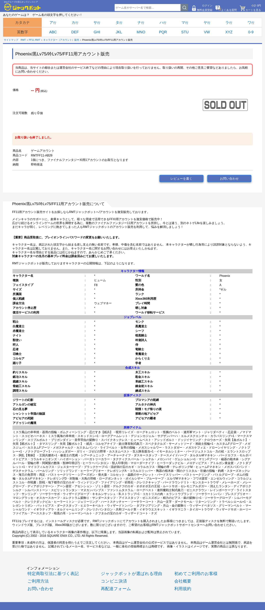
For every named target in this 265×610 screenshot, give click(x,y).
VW (207, 32)
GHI (97, 32)
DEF (75, 32)
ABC (53, 32)
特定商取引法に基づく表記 (53, 573)
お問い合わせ (229, 178)
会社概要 (182, 581)
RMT (23, 39)
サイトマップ (11, 39)
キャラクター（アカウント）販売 (61, 39)
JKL (119, 32)
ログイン (207, 5)
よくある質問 (229, 10)
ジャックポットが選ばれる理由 (131, 573)
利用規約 (182, 588)
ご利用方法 (38, 581)
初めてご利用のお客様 (196, 573)
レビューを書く (181, 178)
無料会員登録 (204, 10)
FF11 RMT (34, 39)
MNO (141, 32)
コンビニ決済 (114, 581)
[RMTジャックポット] (22, 7)
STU (185, 32)
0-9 (251, 32)
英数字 (22, 32)
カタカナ (22, 22)
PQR (163, 32)
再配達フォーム (116, 588)
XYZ (228, 32)
